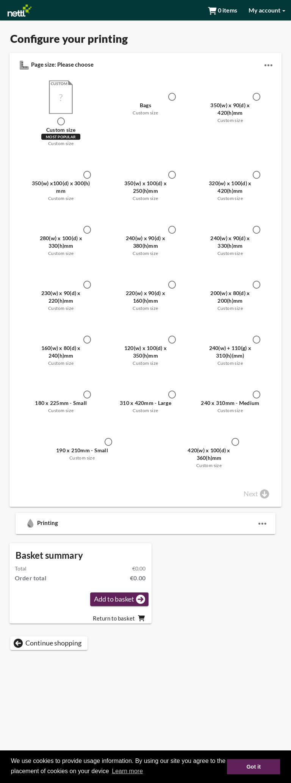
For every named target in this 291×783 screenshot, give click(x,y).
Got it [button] (253, 767)
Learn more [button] (127, 771)
